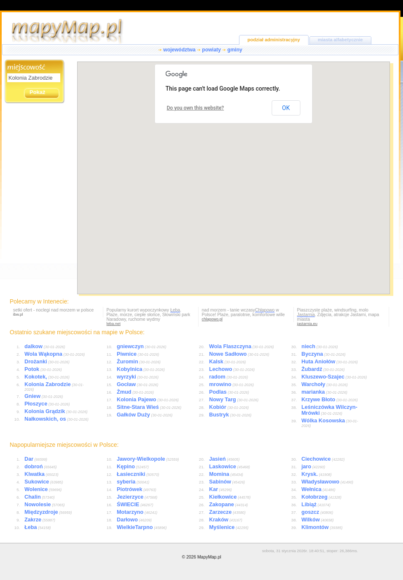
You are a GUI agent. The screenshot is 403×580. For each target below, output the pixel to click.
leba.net (114, 324)
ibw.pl (18, 314)
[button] (292, 134)
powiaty (211, 50)
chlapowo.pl (212, 319)
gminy (234, 50)
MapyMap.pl (209, 557)
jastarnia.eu (307, 324)
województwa (179, 50)
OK (286, 108)
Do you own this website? (195, 108)
